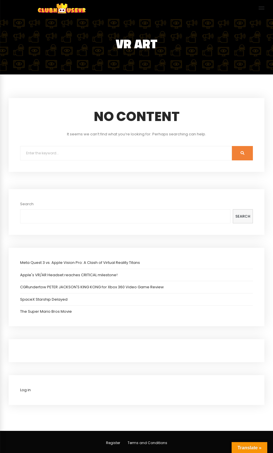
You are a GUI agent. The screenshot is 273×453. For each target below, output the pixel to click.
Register (113, 442)
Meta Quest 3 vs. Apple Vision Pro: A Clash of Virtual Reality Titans (80, 262)
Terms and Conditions (147, 442)
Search (27, 204)
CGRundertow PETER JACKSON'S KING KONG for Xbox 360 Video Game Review (92, 287)
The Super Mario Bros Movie (46, 311)
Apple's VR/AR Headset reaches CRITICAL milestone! (69, 275)
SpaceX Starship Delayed (44, 299)
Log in (25, 390)
